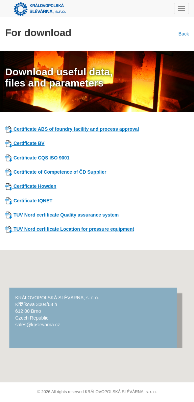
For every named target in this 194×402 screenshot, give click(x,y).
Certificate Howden (34, 186)
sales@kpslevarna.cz (37, 324)
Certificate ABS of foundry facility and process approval (75, 129)
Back (182, 33)
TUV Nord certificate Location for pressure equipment (73, 229)
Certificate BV (28, 143)
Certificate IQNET (32, 200)
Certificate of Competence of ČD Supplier (55, 172)
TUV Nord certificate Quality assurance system (62, 215)
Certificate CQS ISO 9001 (41, 157)
